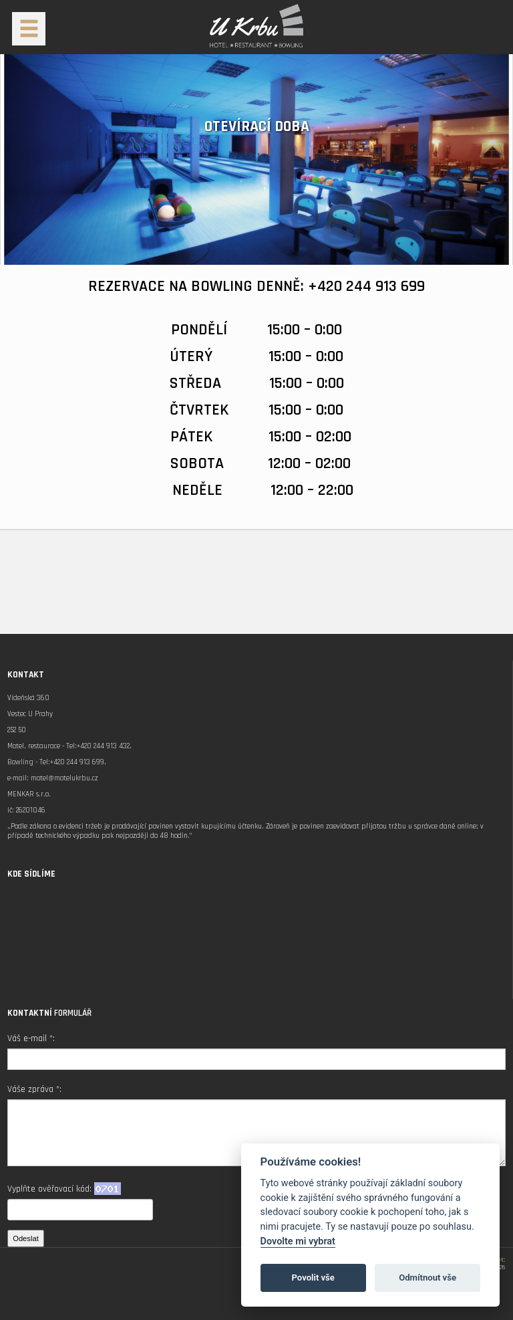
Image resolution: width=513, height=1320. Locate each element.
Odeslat (26, 1238)
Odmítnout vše (427, 1278)
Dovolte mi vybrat (298, 1241)
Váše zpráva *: (34, 1089)
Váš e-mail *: (31, 1038)
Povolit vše (313, 1278)
